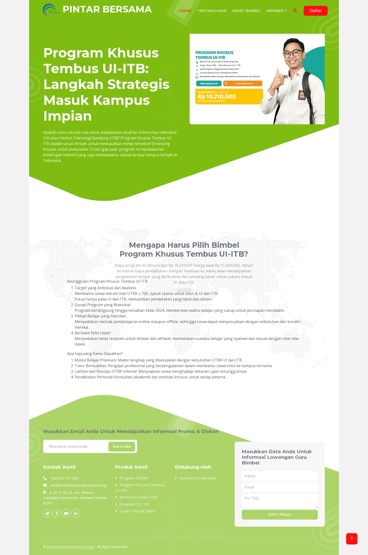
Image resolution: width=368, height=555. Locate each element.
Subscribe (121, 446)
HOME (185, 10)
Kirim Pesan (279, 514)
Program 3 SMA (133, 478)
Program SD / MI (134, 504)
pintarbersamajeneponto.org (70, 546)
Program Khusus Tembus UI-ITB (140, 488)
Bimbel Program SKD (138, 497)
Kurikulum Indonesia (197, 478)
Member (275, 10)
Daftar (316, 10)
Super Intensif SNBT (137, 511)
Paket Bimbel (246, 10)
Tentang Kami (211, 10)
